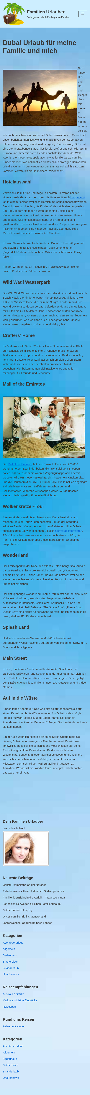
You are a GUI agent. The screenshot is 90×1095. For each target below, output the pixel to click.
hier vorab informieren (68, 530)
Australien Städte (13, 994)
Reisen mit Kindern (14, 1026)
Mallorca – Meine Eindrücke (20, 1000)
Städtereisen (10, 961)
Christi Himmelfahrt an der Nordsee (24, 884)
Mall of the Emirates (20, 464)
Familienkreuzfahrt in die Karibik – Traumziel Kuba (34, 897)
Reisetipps (9, 1006)
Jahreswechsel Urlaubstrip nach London (27, 922)
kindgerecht (77, 197)
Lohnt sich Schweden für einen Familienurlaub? (32, 903)
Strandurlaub (11, 967)
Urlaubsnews (11, 974)
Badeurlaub (10, 955)
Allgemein (9, 948)
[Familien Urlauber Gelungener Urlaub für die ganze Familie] (36, 14)
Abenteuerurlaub (13, 942)
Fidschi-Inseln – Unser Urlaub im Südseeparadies (33, 891)
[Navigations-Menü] (82, 14)
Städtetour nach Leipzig (17, 910)
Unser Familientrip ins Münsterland (24, 916)
